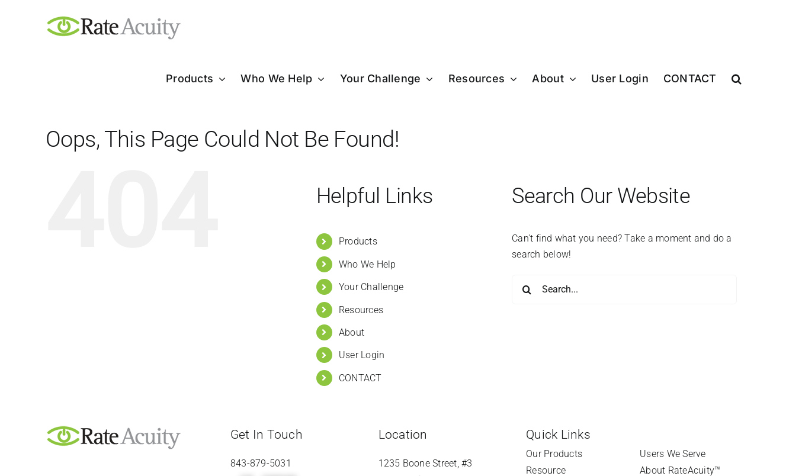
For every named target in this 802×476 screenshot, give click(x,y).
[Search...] (624, 289)
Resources (361, 310)
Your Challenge (371, 286)
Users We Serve (672, 453)
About (351, 332)
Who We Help (367, 264)
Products (358, 241)
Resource (546, 470)
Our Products (554, 453)
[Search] (526, 289)
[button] (737, 79)
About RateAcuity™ (680, 470)
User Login (361, 355)
